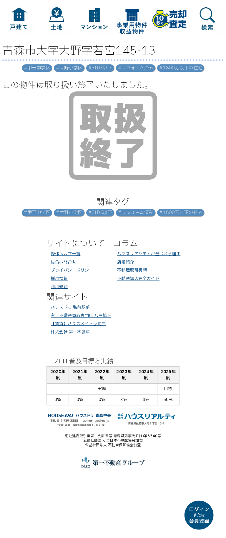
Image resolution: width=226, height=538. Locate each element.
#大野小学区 (69, 68)
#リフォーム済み (135, 68)
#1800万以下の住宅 (180, 68)
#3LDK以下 (100, 68)
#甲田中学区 (37, 68)
